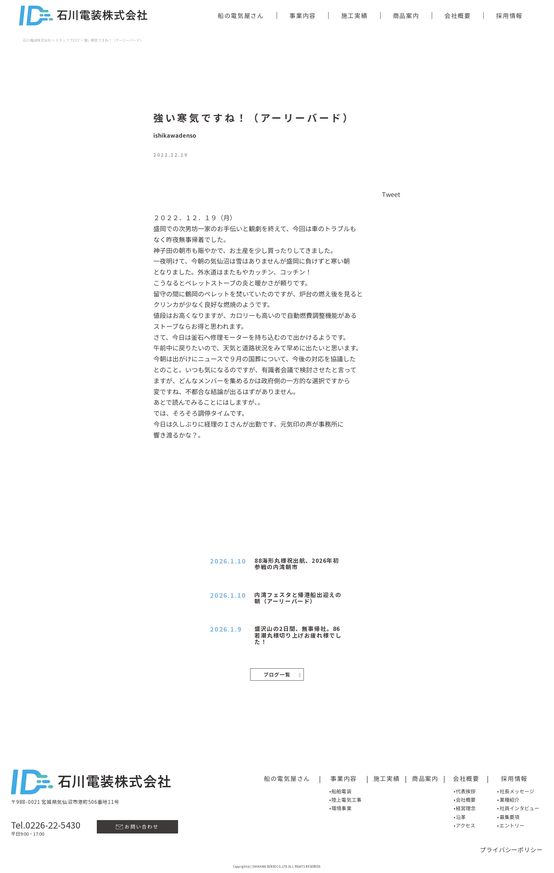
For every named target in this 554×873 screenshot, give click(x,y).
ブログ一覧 (282, 674)
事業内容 (302, 15)
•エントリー (510, 824)
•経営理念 (465, 807)
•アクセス (465, 824)
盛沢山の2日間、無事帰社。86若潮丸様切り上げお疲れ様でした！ (297, 635)
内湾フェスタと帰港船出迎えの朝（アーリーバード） (297, 597)
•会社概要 (465, 798)
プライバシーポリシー (511, 849)
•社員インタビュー (518, 807)
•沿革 (460, 816)
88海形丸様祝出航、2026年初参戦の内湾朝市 (296, 563)
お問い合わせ (137, 825)
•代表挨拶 (465, 790)
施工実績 (354, 15)
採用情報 (509, 15)
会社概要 (457, 15)
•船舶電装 (340, 790)
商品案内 (406, 15)
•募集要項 (508, 816)
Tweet (391, 193)
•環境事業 (340, 807)
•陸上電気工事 (345, 798)
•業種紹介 (508, 798)
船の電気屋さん (241, 15)
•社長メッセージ (516, 790)
